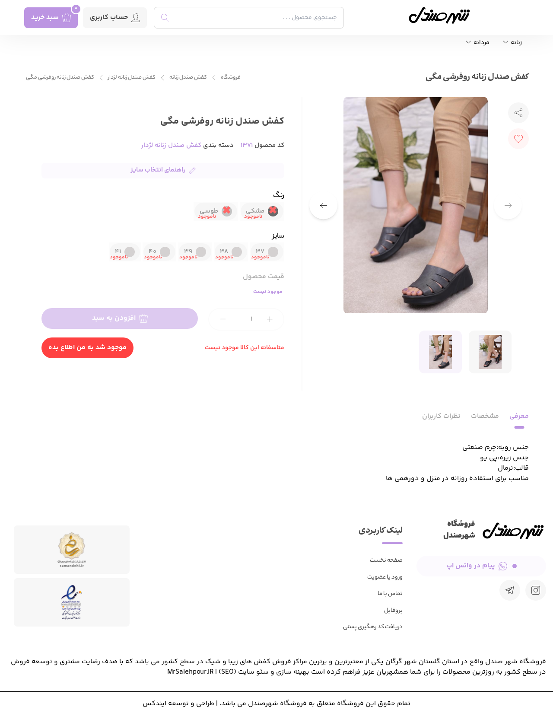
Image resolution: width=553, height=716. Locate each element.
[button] (323, 205)
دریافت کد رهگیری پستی (373, 627)
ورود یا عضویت (385, 577)
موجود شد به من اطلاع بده (87, 347)
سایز (278, 236)
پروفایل (393, 611)
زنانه (512, 43)
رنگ (278, 196)
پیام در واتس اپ (481, 565)
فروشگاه (231, 77)
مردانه (477, 43)
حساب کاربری (115, 17)
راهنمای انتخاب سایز (163, 170)
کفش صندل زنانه (188, 77)
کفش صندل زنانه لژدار (132, 77)
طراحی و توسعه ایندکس (178, 703)
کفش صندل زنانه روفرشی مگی (60, 77)
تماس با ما (390, 594)
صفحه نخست (386, 561)
